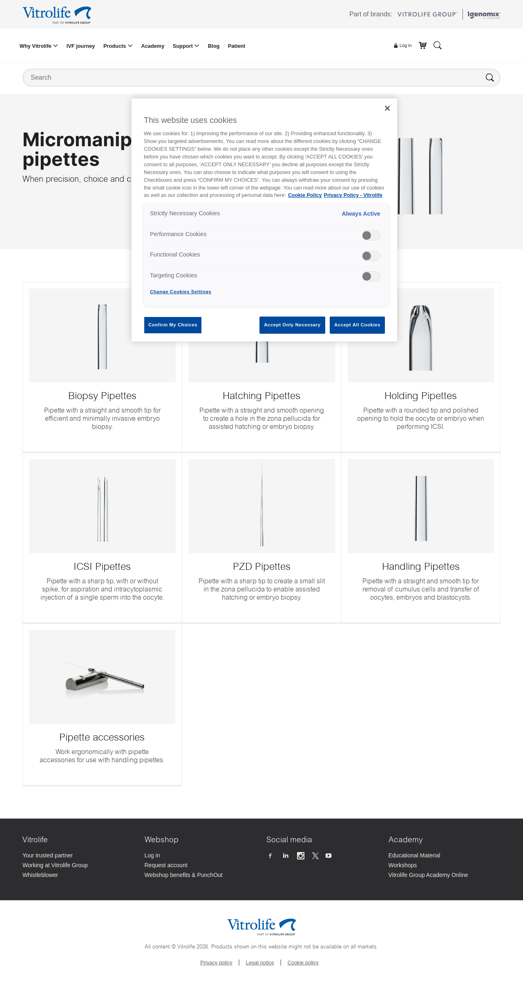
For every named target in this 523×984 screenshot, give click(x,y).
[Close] (387, 108)
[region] (264, 219)
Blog (213, 46)
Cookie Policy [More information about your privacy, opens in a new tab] (305, 195)
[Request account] (201, 866)
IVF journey (81, 46)
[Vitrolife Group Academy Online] (445, 876)
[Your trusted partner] (78, 856)
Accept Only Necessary (292, 324)
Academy (152, 46)
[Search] (438, 44)
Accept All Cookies (357, 324)
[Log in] (201, 856)
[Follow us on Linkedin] (286, 856)
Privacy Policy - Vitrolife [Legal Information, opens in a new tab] (353, 195)
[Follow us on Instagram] (301, 856)
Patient (237, 46)
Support (183, 46)
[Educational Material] (445, 856)
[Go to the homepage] (58, 14)
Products (115, 46)
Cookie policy (303, 962)
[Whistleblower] (78, 876)
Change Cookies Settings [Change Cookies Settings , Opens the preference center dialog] (180, 291)
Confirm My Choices (172, 324)
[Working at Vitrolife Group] (78, 866)
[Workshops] (445, 866)
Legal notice (260, 962)
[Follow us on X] (315, 856)
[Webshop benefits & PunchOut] (201, 876)
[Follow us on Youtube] (329, 856)
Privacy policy (216, 962)
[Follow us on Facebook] (271, 856)
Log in (402, 46)
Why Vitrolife (36, 46)
